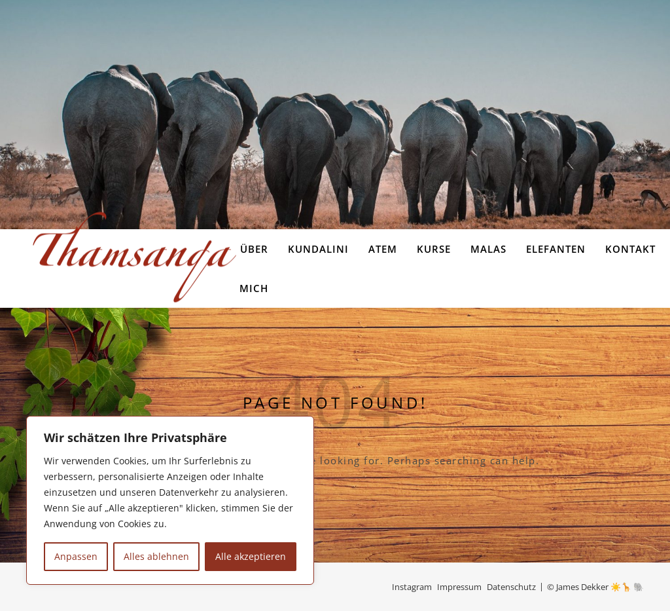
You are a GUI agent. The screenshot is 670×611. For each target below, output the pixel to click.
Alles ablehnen (156, 556)
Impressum (459, 587)
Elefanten (556, 248)
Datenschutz (511, 587)
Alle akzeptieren (250, 556)
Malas (488, 248)
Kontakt (630, 248)
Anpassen (75, 556)
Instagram (412, 587)
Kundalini (318, 248)
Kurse (434, 248)
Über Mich (253, 268)
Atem (382, 248)
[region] (170, 500)
